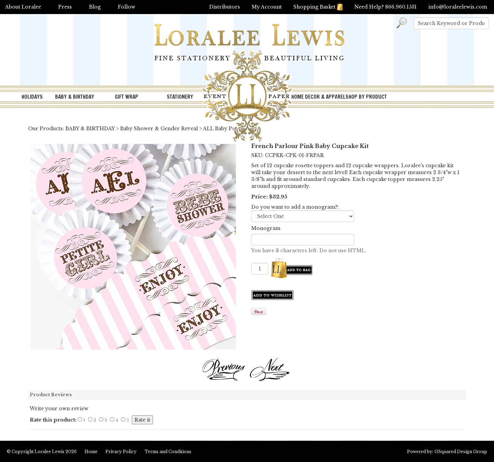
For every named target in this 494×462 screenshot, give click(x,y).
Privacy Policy (121, 451)
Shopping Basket (318, 7)
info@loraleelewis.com (457, 7)
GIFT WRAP (126, 96)
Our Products (45, 128)
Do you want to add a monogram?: (295, 207)
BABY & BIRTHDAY (74, 96)
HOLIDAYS (32, 96)
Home (91, 451)
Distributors (224, 7)
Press (65, 7)
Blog (95, 7)
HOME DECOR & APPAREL (314, 96)
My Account (267, 7)
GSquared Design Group (460, 451)
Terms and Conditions (167, 451)
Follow (126, 7)
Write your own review (59, 408)
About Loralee (23, 7)
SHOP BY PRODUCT (366, 96)
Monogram (265, 228)
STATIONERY (180, 96)
